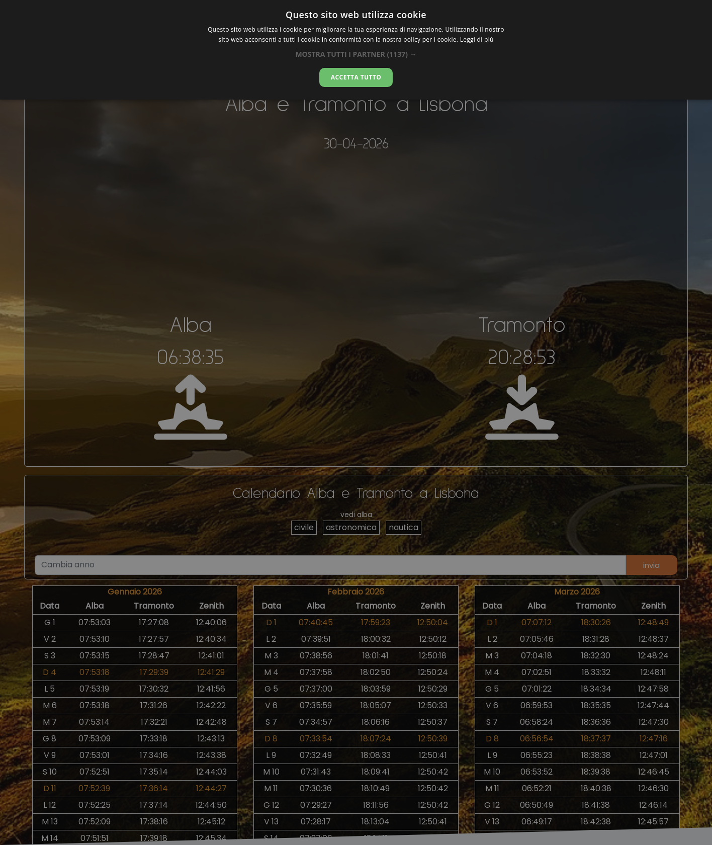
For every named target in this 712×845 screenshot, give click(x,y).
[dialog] (356, 50)
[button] (355, 54)
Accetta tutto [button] (356, 77)
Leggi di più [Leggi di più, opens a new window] (477, 39)
